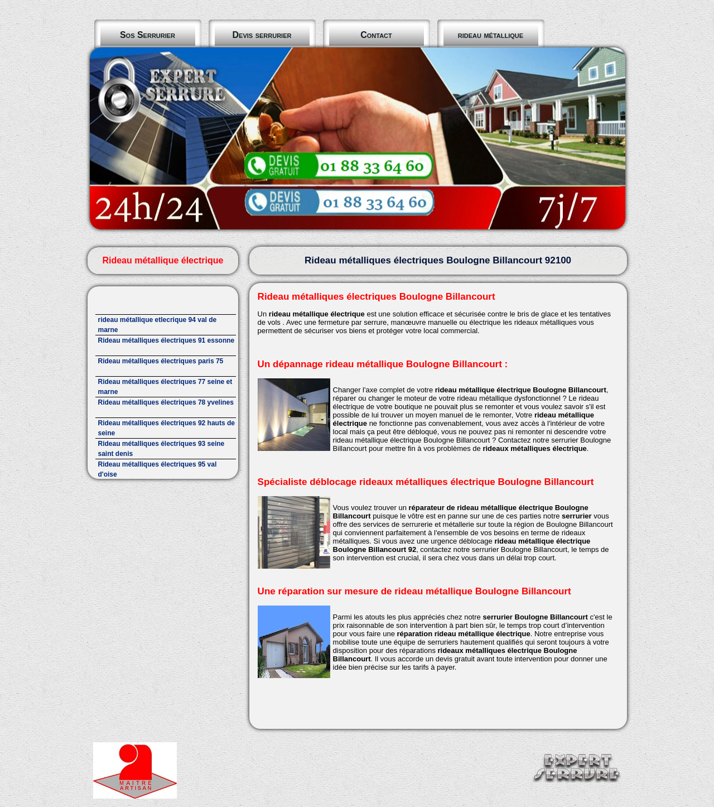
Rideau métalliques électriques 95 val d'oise (157, 469)
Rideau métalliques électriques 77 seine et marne (165, 387)
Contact (376, 35)
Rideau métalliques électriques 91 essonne (166, 340)
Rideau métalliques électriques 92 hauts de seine (166, 428)
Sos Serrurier (147, 35)
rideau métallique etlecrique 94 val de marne (157, 325)
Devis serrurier (262, 35)
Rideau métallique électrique (162, 260)
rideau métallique (490, 35)
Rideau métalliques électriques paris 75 (161, 361)
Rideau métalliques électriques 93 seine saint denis (161, 449)
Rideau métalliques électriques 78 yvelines (166, 402)
